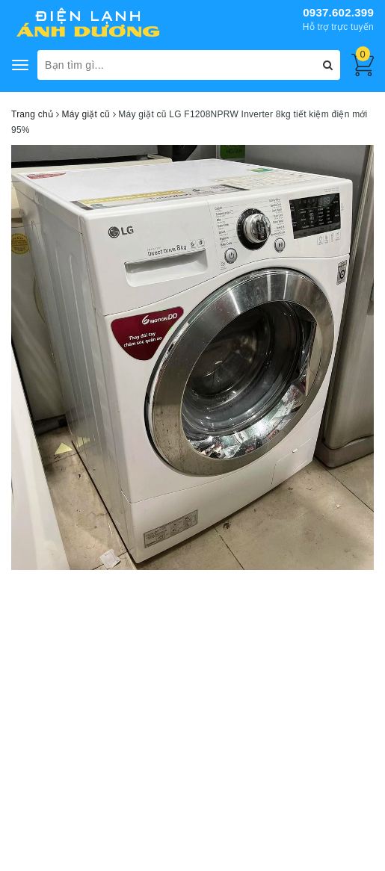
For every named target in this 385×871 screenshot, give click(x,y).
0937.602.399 (338, 12)
